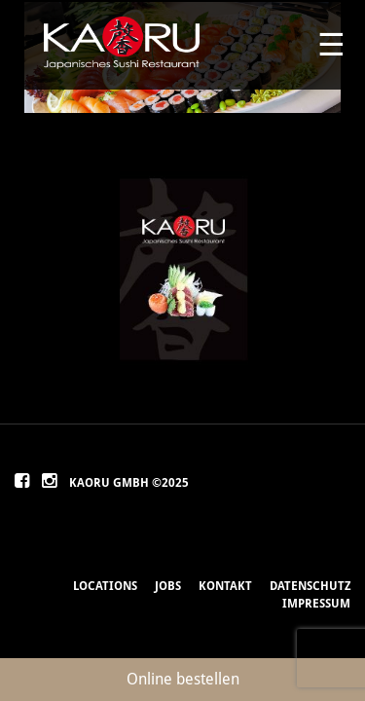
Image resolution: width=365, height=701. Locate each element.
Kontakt (225, 586)
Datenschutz (310, 586)
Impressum (316, 603)
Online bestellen (183, 679)
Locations (105, 586)
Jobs (168, 586)
